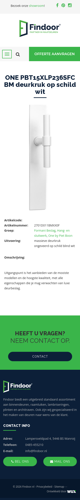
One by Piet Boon (60, 236)
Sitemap (59, 486)
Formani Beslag (44, 230)
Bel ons (20, 461)
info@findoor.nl (36, 451)
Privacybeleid (44, 486)
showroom (36, 6)
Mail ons (60, 461)
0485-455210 (34, 445)
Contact (40, 356)
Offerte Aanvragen (54, 54)
